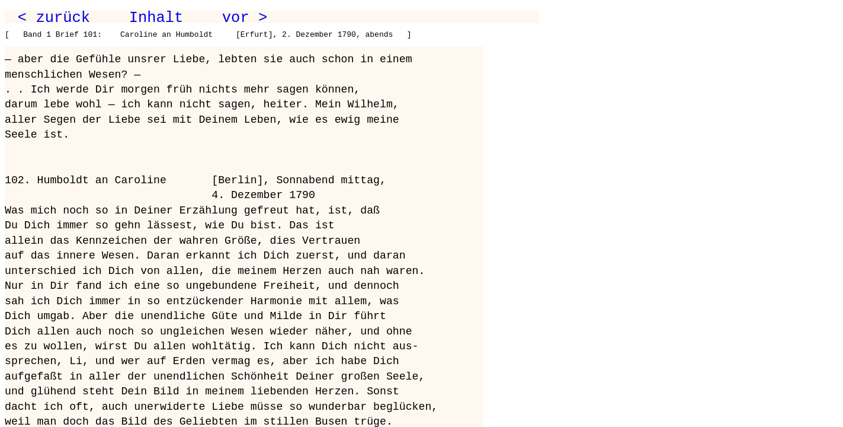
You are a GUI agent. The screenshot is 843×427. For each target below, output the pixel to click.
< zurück (54, 18)
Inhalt (156, 18)
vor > (244, 18)
